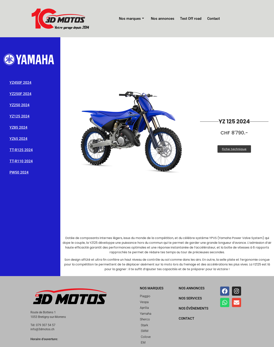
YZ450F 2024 (20, 82)
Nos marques (133, 19)
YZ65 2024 (18, 139)
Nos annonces (163, 19)
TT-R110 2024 (21, 161)
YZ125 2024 (19, 116)
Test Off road (189, 19)
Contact (211, 19)
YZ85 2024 (18, 127)
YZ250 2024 (19, 105)
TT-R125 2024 (21, 150)
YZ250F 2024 (20, 94)
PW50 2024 (19, 172)
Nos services (190, 298)
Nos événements (193, 308)
